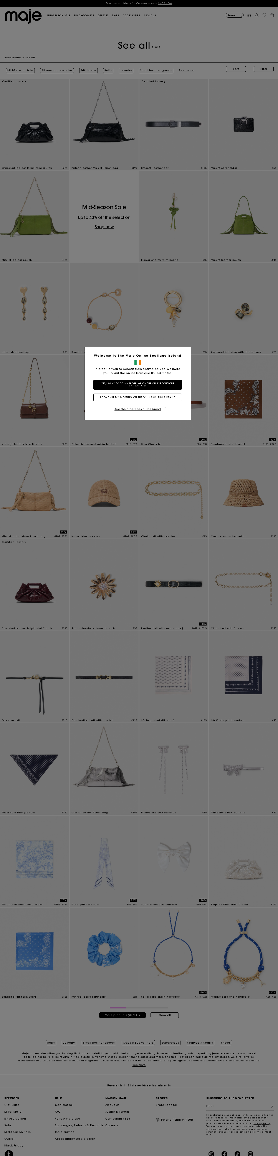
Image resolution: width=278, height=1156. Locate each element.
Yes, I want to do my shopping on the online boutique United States (139, 384)
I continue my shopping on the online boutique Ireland (139, 397)
